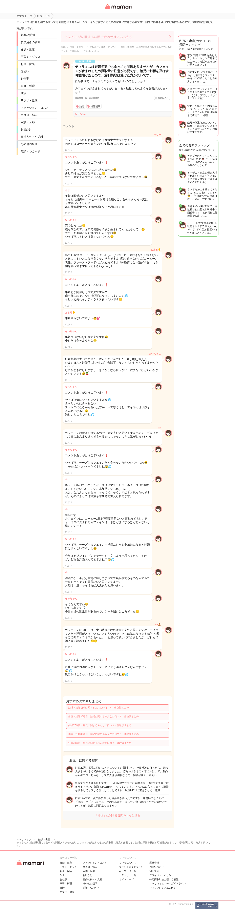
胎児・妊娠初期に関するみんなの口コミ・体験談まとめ (98, 707)
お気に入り (163, 98)
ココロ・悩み (29, 115)
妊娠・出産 (28, 49)
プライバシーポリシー (161, 875)
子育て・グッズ (30, 56)
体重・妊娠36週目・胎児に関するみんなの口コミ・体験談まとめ (103, 716)
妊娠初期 (95, 106)
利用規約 (154, 871)
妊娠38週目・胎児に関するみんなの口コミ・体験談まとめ (99, 743)
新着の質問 (28, 35)
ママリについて (127, 862)
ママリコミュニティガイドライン (167, 883)
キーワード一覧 (127, 871)
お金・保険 (28, 64)
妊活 (23, 93)
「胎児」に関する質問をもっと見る (117, 815)
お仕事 (25, 78)
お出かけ (26, 129)
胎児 (81, 106)
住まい (25, 71)
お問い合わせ (156, 867)
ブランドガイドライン (131, 867)
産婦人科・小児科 (32, 136)
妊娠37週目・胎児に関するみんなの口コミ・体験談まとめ (99, 725)
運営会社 (154, 862)
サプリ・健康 (29, 100)
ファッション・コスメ (35, 107)
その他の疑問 (29, 144)
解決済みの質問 (30, 42)
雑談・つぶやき (30, 151)
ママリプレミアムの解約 (162, 887)
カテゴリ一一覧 (127, 875)
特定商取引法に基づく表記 (163, 879)
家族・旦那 (28, 122)
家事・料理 (28, 85)
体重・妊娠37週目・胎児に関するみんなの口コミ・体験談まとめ (103, 734)
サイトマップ (126, 879)
